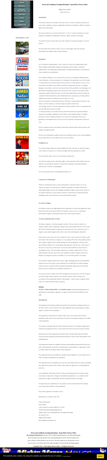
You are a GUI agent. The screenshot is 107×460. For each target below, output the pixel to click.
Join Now (22, 14)
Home (22, 2)
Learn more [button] (66, 456)
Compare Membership (22, 10)
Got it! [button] (100, 456)
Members (22, 6)
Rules (22, 21)
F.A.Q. (22, 18)
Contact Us (22, 25)
